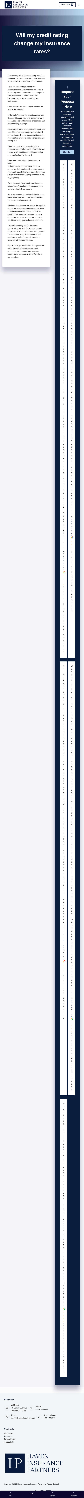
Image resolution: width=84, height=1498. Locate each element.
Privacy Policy (9, 1439)
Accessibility (9, 1442)
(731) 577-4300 (42, 1409)
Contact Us (8, 1436)
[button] (67, 152)
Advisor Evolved (53, 1484)
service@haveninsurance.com (23, 1418)
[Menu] (79, 5)
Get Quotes (8, 1433)
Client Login (67, 4)
